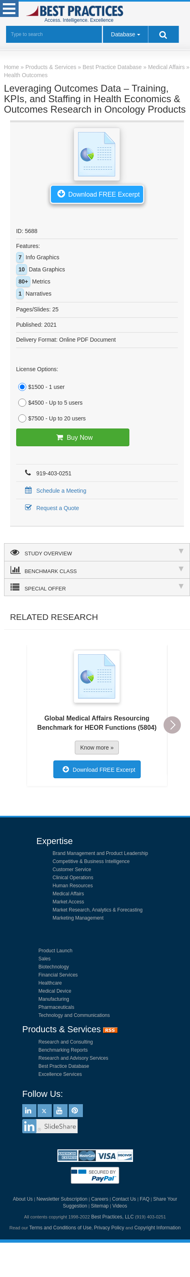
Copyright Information (157, 1228)
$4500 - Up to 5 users (49, 403)
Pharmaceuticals (56, 1007)
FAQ (145, 1199)
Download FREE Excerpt (97, 193)
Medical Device (54, 991)
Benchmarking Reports (63, 1050)
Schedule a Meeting (54, 490)
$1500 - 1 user (40, 387)
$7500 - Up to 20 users (51, 418)
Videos (119, 1206)
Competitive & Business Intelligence (91, 861)
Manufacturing (53, 999)
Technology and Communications (74, 1015)
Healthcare (50, 983)
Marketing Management (78, 918)
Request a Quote (50, 508)
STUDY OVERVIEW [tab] (97, 552)
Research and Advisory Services (73, 1058)
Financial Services (58, 975)
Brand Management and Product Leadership (100, 853)
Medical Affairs (68, 894)
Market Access (68, 902)
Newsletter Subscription (61, 1199)
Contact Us (124, 1199)
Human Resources (73, 885)
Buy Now (73, 437)
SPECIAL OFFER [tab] (97, 587)
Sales (44, 959)
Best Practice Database (63, 1066)
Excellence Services (60, 1074)
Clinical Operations (73, 877)
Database (123, 34)
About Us (23, 1199)
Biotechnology (53, 967)
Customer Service (72, 869)
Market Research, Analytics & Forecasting (98, 910)
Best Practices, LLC (112, 1217)
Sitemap (100, 1206)
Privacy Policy (109, 1228)
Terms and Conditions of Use (60, 1228)
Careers (99, 1199)
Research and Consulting (65, 1042)
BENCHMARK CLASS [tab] (97, 569)
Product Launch (55, 951)
